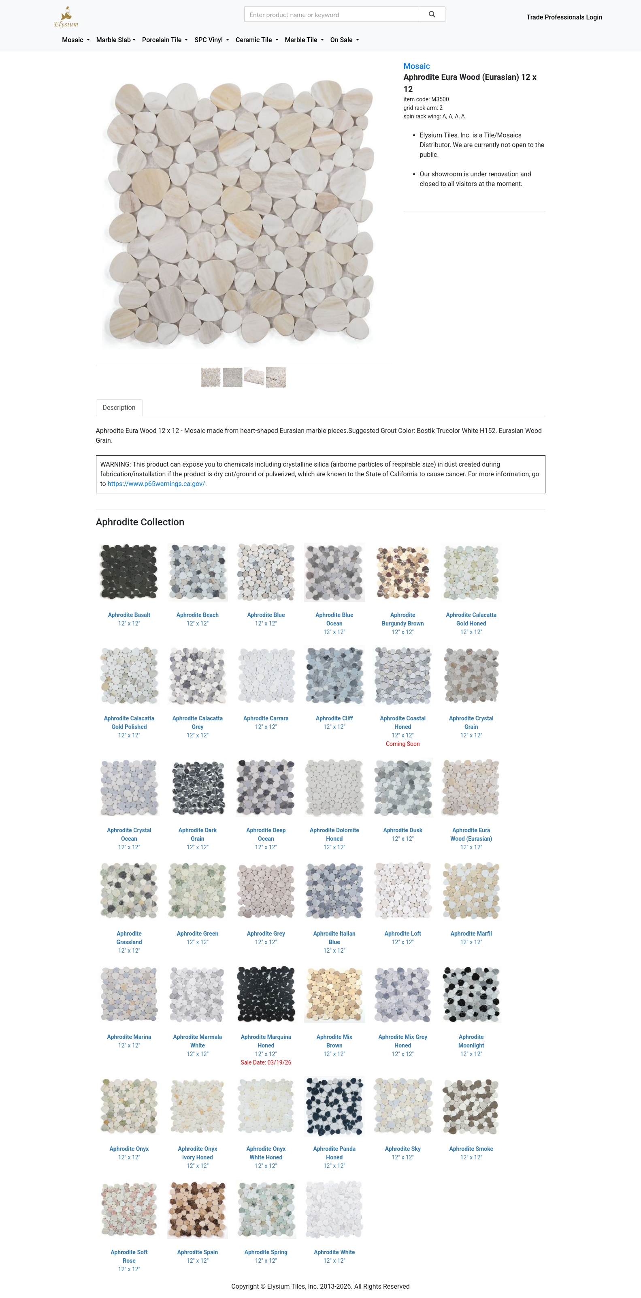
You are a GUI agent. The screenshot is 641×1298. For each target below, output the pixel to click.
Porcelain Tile (162, 40)
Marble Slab (113, 40)
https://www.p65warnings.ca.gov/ (156, 484)
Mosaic (73, 40)
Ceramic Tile (254, 40)
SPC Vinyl (209, 40)
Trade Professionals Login (564, 17)
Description (119, 407)
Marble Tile (302, 40)
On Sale (342, 40)
